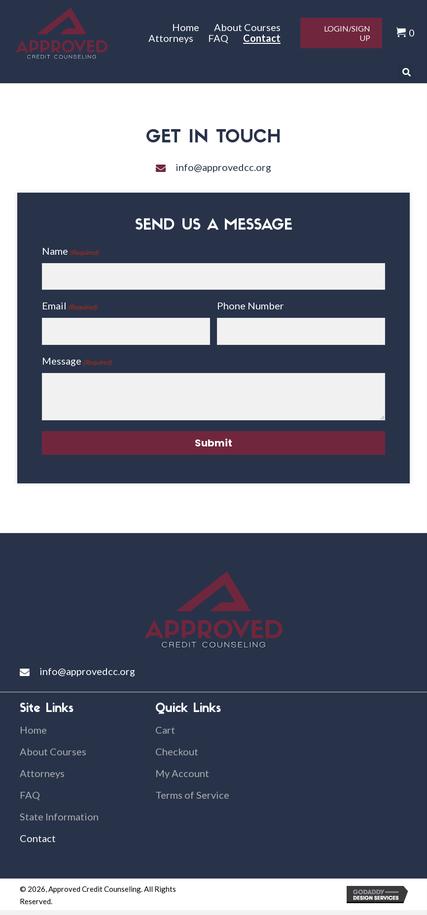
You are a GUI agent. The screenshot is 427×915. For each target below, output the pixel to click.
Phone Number (250, 305)
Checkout (176, 751)
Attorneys (42, 773)
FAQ (30, 795)
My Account (182, 773)
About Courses (53, 751)
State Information (59, 816)
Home (33, 730)
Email (69, 306)
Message (77, 361)
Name (70, 251)
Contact (38, 838)
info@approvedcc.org (223, 167)
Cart (165, 730)
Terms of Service (192, 795)
